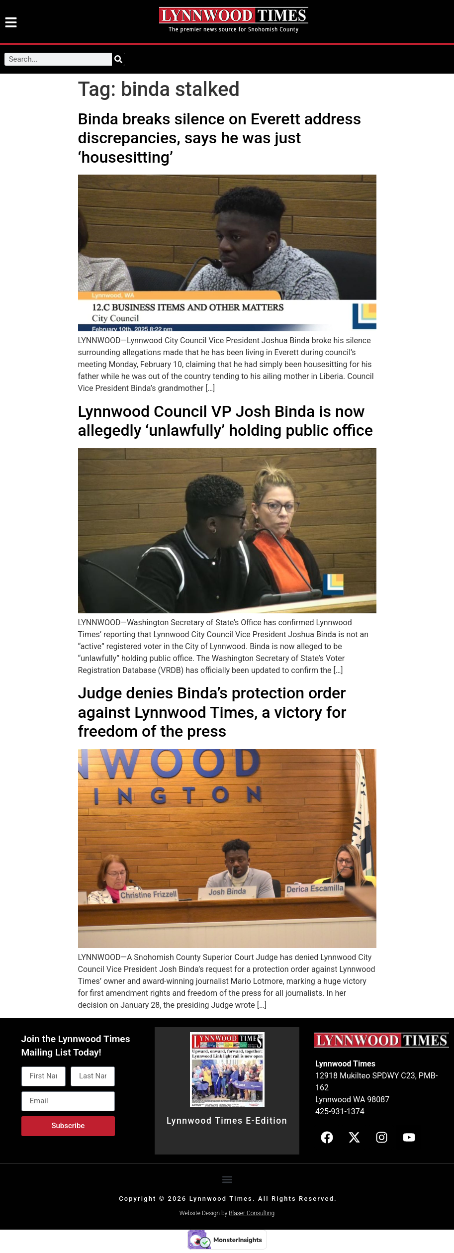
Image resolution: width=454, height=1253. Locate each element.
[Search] (118, 59)
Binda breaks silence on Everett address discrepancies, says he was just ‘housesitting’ (220, 138)
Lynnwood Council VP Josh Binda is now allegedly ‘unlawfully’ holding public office (225, 421)
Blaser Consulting (251, 1213)
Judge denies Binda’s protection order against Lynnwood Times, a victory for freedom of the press (212, 712)
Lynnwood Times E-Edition (227, 1121)
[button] (227, 1179)
